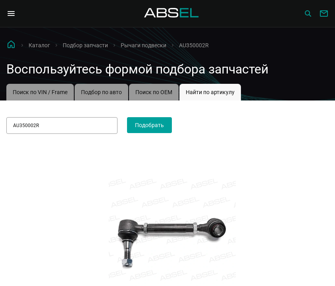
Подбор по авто (101, 92)
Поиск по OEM (153, 92)
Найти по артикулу (210, 92)
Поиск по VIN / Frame (40, 92)
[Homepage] (171, 13)
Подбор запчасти (85, 45)
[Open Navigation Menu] (11, 13)
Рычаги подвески (143, 45)
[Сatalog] (308, 13)
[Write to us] (324, 13)
